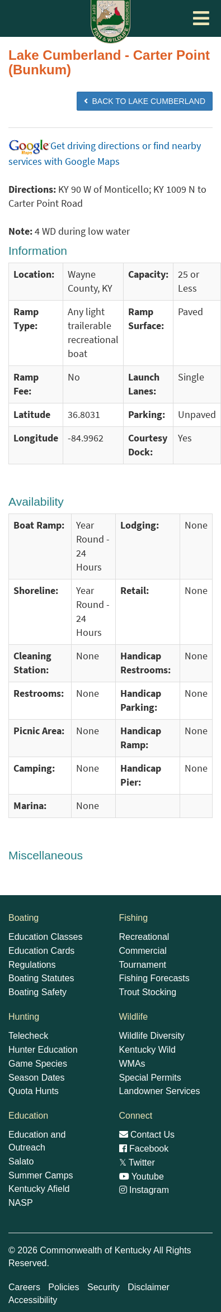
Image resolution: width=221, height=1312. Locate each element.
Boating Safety (37, 992)
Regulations (32, 964)
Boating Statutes (41, 978)
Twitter (137, 1162)
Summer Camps (40, 1175)
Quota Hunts (33, 1091)
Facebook (144, 1148)
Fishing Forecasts (154, 978)
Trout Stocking (148, 992)
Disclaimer (149, 1287)
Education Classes (45, 937)
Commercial (143, 951)
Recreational (144, 937)
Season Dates (36, 1077)
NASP (20, 1203)
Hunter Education (43, 1049)
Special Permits (150, 1077)
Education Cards (41, 951)
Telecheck (28, 1035)
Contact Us (147, 1134)
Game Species (37, 1063)
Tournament (143, 964)
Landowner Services (159, 1091)
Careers (24, 1287)
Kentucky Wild (147, 1049)
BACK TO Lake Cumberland (144, 101)
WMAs (132, 1063)
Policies (63, 1287)
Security (103, 1287)
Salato (21, 1161)
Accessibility (32, 1300)
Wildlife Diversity (152, 1035)
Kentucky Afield (38, 1189)
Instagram (144, 1190)
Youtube (141, 1176)
